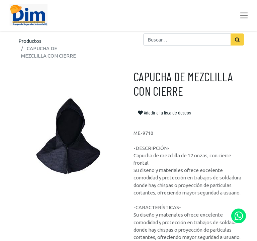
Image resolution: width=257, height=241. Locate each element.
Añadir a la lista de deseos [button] (164, 112)
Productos (29, 41)
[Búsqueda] (237, 39)
